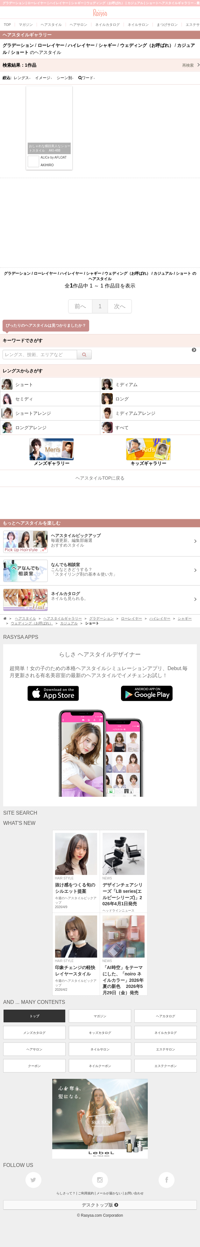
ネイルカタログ (165, 1032)
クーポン (34, 1066)
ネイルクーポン (100, 1066)
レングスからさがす (23, 370)
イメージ (43, 78)
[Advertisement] (100, 222)
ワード (86, 78)
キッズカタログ (100, 1032)
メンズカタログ (34, 1032)
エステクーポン (165, 1066)
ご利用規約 (86, 1193)
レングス (22, 78)
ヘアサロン (34, 1049)
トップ (34, 1016)
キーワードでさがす (23, 340)
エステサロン (165, 1049)
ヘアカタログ (165, 1016)
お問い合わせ (134, 1193)
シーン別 (65, 78)
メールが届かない (109, 1193)
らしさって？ (65, 1193)
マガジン (100, 1016)
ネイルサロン (100, 1049)
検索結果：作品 (101, 65)
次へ (119, 306)
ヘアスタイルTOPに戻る (100, 478)
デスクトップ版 (100, 1204)
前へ (80, 306)
